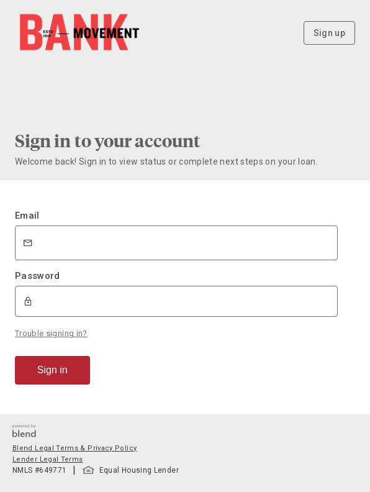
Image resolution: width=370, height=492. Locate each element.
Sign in (52, 370)
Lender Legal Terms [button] (47, 459)
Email (27, 215)
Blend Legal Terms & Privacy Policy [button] (74, 448)
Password (37, 275)
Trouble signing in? (51, 333)
